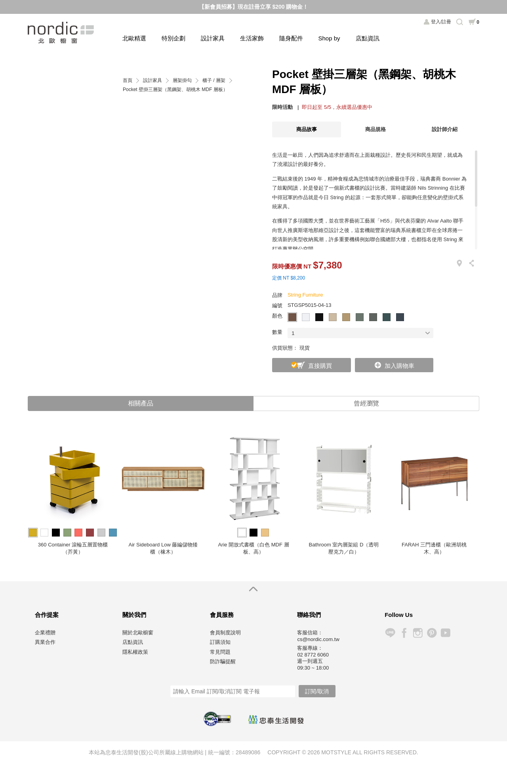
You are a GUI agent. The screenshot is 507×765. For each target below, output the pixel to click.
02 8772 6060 (313, 655)
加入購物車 (399, 365)
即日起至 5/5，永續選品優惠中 (337, 107)
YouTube (445, 634)
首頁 (127, 80)
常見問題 (220, 652)
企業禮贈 (45, 633)
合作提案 (47, 615)
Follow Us (399, 615)
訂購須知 (220, 643)
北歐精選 (134, 38)
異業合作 (45, 643)
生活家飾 (252, 38)
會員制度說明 (225, 633)
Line (390, 634)
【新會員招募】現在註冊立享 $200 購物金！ (254, 7)
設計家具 (213, 38)
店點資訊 (367, 38)
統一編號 (219, 753)
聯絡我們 (309, 615)
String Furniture (305, 295)
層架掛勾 (182, 80)
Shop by (329, 38)
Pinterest (431, 634)
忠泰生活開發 (276, 720)
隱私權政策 (135, 652)
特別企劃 (173, 38)
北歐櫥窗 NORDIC (61, 33)
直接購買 (320, 365)
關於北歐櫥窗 (137, 633)
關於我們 (134, 615)
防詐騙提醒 (223, 662)
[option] (73, 495)
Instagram (417, 634)
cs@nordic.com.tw (318, 640)
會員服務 (222, 615)
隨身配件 (291, 38)
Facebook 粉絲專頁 (403, 634)
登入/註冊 (441, 22)
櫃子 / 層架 (213, 80)
